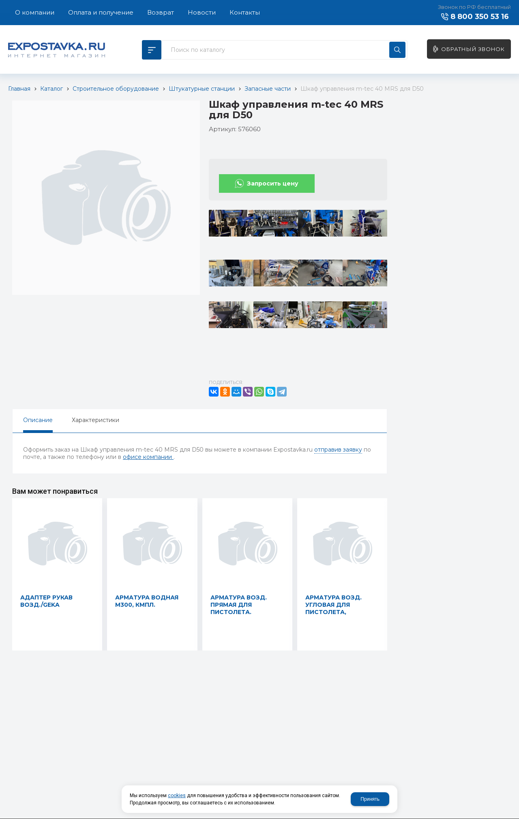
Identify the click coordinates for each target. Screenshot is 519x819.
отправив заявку (338, 449)
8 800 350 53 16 (479, 16)
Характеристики (95, 420)
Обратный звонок (473, 49)
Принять (370, 799)
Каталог (51, 88)
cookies (177, 795)
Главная (19, 88)
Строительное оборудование (116, 88)
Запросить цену (272, 183)
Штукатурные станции (202, 88)
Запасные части (267, 88)
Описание (38, 420)
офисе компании (148, 457)
